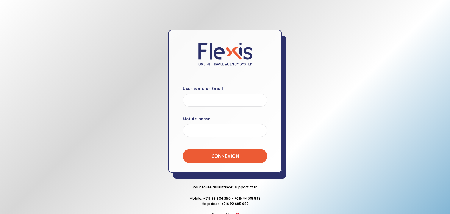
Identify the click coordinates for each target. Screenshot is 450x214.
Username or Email (203, 88)
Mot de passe (196, 119)
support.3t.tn (245, 187)
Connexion (225, 156)
